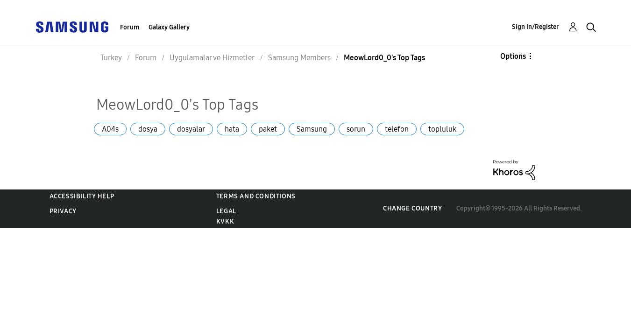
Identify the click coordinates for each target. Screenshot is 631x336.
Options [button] (513, 56)
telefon (397, 129)
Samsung (312, 129)
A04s (110, 129)
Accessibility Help (82, 196)
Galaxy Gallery (169, 27)
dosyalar (191, 129)
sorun (356, 129)
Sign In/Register (535, 27)
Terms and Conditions (256, 196)
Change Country (412, 208)
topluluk (442, 129)
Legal (226, 211)
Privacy (63, 211)
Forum (129, 27)
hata (232, 129)
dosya (147, 129)
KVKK (225, 221)
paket (268, 129)
